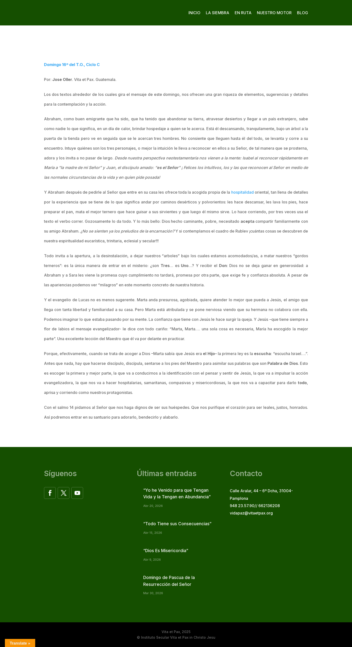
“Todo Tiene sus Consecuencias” (177, 523)
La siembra (217, 12)
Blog (302, 12)
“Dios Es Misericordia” (165, 550)
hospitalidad (242, 192)
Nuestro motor (274, 12)
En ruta (243, 12)
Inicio (194, 12)
